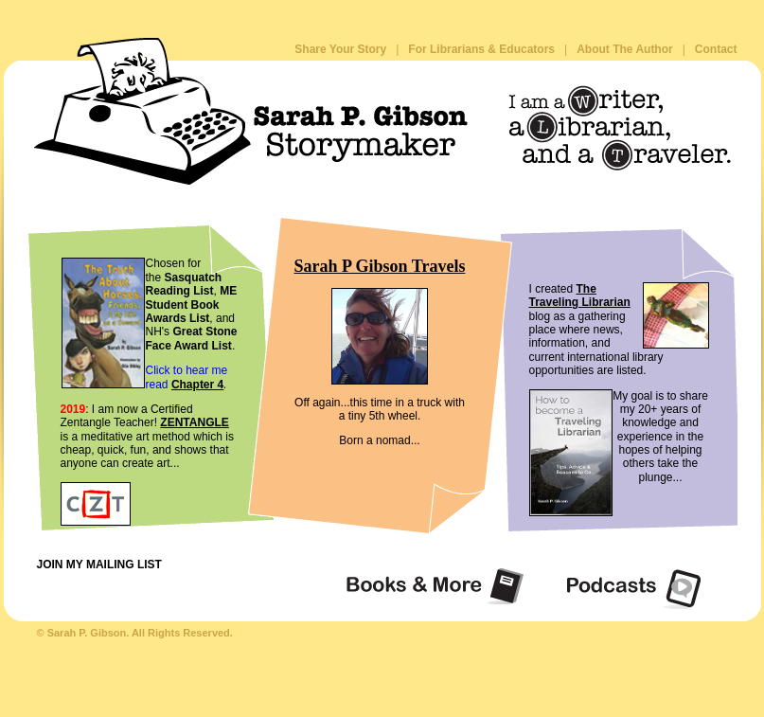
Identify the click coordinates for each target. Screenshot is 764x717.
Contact (716, 49)
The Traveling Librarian (580, 295)
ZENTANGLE (194, 422)
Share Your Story (340, 49)
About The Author (625, 49)
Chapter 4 (197, 384)
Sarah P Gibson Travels (380, 266)
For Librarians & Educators (481, 49)
